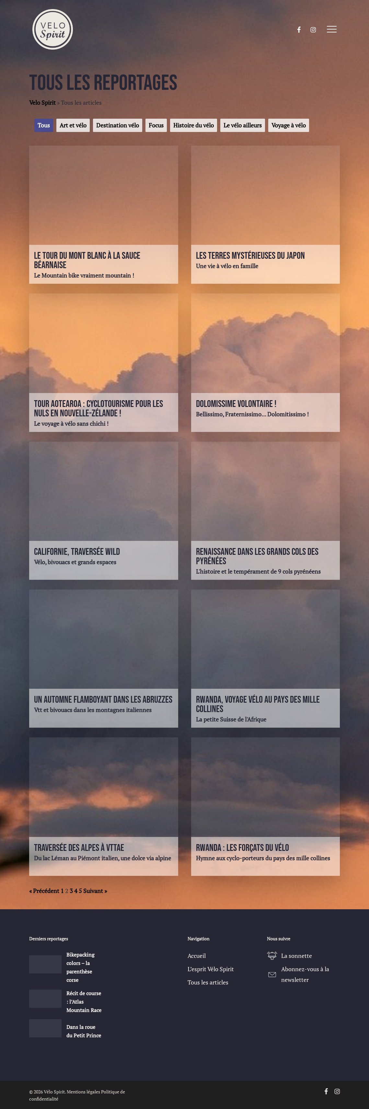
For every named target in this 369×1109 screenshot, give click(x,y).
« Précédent (44, 891)
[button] (332, 29)
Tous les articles (208, 982)
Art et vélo (73, 125)
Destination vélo (117, 125)
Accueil (197, 956)
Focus (156, 125)
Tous (44, 125)
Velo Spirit (42, 102)
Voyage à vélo (288, 125)
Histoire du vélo (193, 125)
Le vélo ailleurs (243, 125)
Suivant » (95, 891)
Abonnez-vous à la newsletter (305, 974)
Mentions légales (83, 1092)
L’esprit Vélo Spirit (211, 969)
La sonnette (296, 956)
